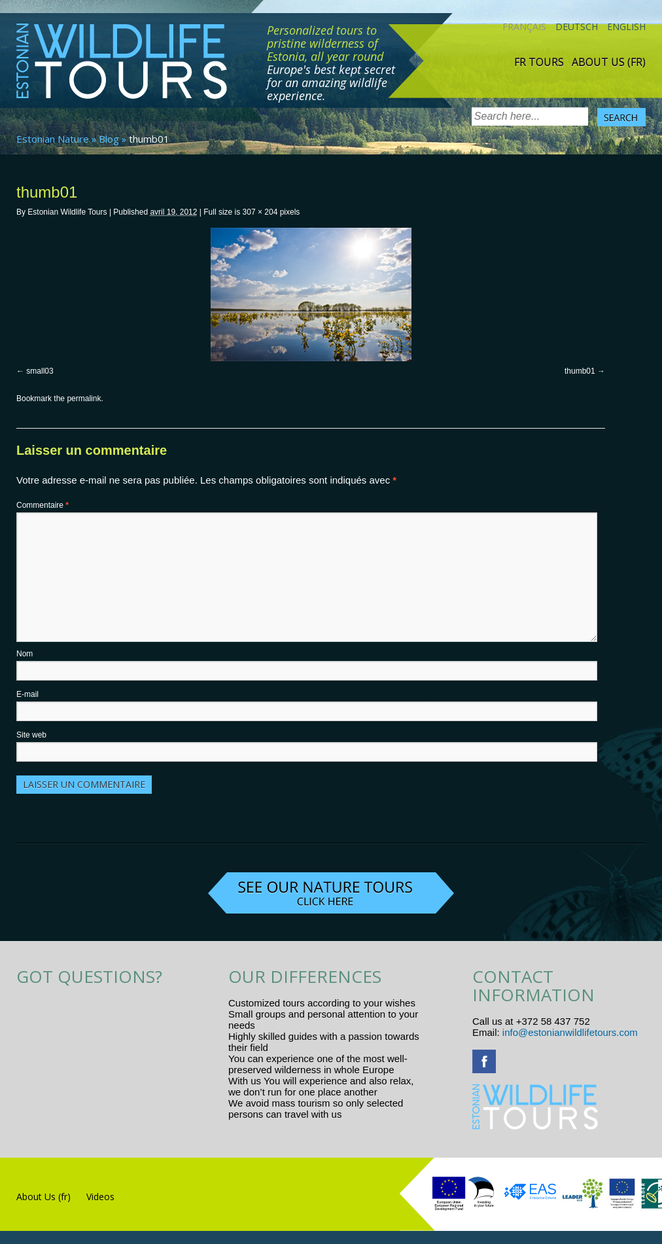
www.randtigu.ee (381, 1114)
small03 (39, 371)
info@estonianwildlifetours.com (570, 1032)
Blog (109, 138)
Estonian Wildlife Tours (67, 212)
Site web (31, 734)
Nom (24, 653)
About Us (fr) (609, 62)
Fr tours (539, 62)
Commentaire (42, 505)
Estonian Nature (52, 138)
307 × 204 (260, 212)
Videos (100, 1196)
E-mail (27, 694)
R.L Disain (44, 1237)
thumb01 (580, 371)
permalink (84, 398)
